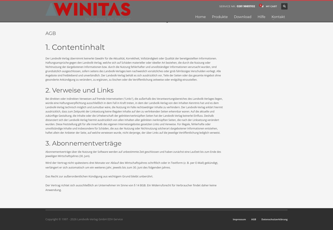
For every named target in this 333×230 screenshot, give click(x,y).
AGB (253, 219)
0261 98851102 (246, 6)
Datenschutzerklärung (274, 219)
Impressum (239, 219)
